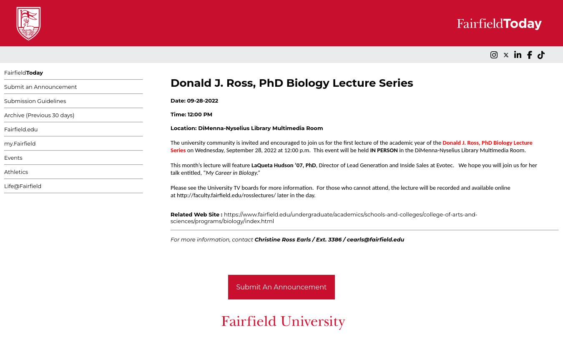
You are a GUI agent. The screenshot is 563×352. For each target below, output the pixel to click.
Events (13, 157)
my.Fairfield (20, 143)
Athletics (16, 171)
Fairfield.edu (21, 129)
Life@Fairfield (22, 186)
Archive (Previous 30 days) (39, 115)
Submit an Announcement (40, 86)
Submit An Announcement (281, 287)
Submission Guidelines (35, 101)
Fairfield (23, 72)
